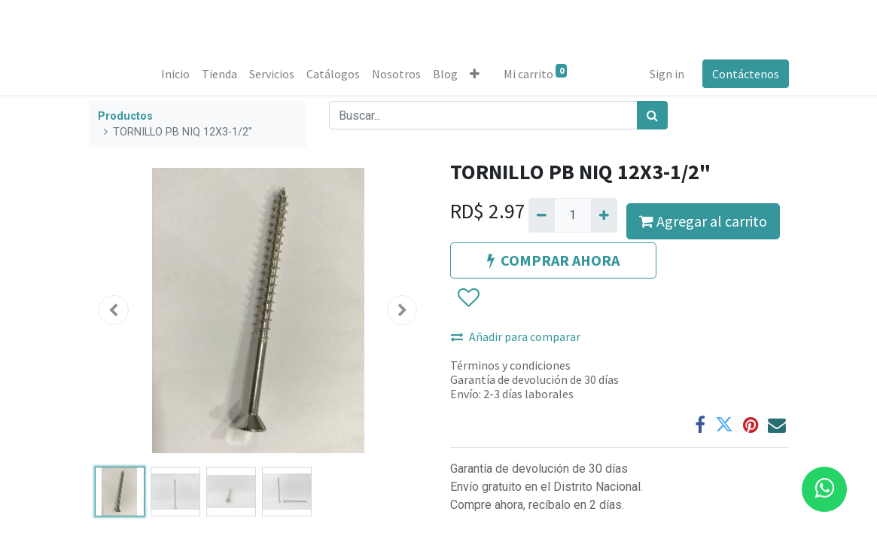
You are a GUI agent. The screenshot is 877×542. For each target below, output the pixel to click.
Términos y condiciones (510, 365)
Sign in (667, 73)
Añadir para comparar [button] (515, 336)
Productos (125, 116)
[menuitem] (175, 74)
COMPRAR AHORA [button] (553, 260)
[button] (475, 74)
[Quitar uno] (541, 215)
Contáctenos (745, 73)
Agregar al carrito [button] (703, 221)
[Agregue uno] (604, 215)
